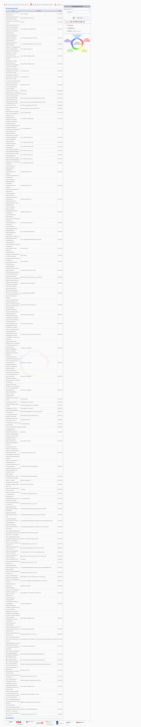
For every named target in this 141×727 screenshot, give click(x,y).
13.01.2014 (60, 676)
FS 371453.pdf (23, 93)
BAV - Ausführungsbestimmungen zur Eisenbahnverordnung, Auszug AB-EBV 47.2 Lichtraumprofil (13, 538)
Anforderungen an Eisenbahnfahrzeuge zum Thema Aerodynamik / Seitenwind (12, 498)
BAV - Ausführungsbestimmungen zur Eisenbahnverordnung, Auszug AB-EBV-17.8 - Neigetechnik (13, 709)
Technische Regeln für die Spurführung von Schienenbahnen (13, 277)
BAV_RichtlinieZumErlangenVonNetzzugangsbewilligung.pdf (32, 654)
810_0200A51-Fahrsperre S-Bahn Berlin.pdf (29, 415)
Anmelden (79, 18)
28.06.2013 (60, 576)
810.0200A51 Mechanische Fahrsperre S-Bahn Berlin (11, 415)
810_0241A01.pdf (24, 398)
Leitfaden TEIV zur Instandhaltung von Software (13, 162)
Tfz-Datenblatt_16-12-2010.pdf (26, 402)
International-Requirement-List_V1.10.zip (28, 503)
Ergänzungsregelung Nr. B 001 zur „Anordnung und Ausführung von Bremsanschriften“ (13, 629)
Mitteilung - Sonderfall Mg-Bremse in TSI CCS (13, 580)
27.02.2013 (60, 520)
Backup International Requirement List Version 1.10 (13, 503)
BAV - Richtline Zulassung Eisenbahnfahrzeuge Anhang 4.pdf (32, 660)
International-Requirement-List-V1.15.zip (28, 634)
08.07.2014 (60, 532)
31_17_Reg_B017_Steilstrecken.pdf (27, 646)
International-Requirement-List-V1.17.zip (28, 714)
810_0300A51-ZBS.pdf (25, 423)
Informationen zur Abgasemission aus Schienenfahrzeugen (12, 255)
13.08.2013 (60, 43)
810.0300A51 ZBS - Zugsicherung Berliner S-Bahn (13, 423)
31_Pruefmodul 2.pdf (24, 76)
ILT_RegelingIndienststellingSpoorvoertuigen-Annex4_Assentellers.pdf (34, 526)
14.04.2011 (60, 415)
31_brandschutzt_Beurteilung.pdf (27, 118)
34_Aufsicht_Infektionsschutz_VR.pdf (27, 270)
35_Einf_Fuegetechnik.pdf (25, 112)
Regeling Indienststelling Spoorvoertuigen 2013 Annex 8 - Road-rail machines (12, 567)
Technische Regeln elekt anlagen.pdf (27, 283)
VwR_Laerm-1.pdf (24, 248)
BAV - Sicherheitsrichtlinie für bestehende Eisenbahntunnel (12, 664)
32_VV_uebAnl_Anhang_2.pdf (26, 154)
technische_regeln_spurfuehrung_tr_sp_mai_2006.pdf (31, 277)
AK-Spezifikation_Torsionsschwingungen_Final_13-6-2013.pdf (32, 576)
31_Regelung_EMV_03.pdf (25, 199)
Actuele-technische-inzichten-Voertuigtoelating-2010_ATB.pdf (32, 98)
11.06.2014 (60, 686)
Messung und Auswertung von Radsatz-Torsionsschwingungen (12, 576)
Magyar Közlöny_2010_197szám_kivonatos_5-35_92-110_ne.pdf (33, 556)
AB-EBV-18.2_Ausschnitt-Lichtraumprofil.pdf (29, 532)
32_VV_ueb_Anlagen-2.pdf (25, 128)
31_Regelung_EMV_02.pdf (25, 185)
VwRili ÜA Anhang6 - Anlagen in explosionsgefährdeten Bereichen (12, 150)
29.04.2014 (60, 660)
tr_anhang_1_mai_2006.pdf (25, 348)
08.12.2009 (60, 48)
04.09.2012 (60, 37)
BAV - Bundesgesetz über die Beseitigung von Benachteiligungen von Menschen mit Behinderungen (13, 670)
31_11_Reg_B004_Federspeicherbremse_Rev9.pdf (30, 239)
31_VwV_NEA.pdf (24, 261)
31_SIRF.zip (22, 489)
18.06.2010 (60, 105)
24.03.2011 (60, 402)
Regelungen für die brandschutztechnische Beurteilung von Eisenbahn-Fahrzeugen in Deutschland (11, 118)
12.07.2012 (60, 556)
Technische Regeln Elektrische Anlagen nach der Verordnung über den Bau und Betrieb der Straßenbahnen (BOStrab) (12, 283)
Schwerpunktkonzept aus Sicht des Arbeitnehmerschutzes (12, 18)
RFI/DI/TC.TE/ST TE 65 (10, 105)
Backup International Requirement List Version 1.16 (13, 676)
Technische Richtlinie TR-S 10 (12, 559)
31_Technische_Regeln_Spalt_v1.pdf (27, 452)
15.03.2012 (60, 13)
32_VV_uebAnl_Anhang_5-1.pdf (26, 146)
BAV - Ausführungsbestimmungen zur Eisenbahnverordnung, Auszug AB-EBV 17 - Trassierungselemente (13, 702)
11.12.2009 (60, 398)
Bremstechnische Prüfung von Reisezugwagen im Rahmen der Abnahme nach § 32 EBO (12, 77)
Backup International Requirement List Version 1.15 (13, 634)
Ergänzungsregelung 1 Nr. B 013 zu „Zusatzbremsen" (12, 493)
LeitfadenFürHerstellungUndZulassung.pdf (28, 476)
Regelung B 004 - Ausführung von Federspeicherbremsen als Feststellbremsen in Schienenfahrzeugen (13, 239)
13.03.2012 (60, 18)
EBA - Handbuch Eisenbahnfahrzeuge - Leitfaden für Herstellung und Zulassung (12, 476)
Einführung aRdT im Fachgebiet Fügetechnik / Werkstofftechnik (12, 112)
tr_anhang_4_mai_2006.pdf (25, 390)
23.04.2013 (60, 508)
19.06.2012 (60, 552)
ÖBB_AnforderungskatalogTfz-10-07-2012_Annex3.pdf (31, 411)
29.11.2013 (60, 639)
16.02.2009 (60, 293)
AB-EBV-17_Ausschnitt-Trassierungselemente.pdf (30, 702)
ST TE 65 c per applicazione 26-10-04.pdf (28, 105)
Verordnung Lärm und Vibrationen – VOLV (13, 22)
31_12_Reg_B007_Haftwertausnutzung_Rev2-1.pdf (30, 43)
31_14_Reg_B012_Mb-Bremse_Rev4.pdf (28, 37)
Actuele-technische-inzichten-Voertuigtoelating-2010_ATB (12, 98)
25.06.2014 (60, 702)
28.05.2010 (60, 29)
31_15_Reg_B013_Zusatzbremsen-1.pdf (28, 493)
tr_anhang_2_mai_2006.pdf (25, 362)
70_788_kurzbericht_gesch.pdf (26, 323)
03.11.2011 (60, 480)
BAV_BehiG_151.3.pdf (24, 670)
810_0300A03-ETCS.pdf (25, 419)
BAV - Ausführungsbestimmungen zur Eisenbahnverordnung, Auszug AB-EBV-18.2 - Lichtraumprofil (13, 532)
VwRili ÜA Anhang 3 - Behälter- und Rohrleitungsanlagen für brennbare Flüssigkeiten (12, 137)
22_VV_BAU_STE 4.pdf (25, 440)
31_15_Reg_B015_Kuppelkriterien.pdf (28, 29)
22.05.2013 (60, 559)
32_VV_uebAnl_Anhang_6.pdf (26, 150)
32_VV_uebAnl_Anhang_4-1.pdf (26, 142)
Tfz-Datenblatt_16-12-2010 (11, 402)
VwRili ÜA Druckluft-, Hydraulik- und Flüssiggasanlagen (12, 154)
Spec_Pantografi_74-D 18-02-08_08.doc (12, 108)
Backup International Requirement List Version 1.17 (13, 714)
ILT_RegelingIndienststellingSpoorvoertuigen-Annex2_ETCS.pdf (33, 508)
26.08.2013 (60, 634)
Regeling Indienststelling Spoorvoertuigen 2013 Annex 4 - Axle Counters (12, 526)
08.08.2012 (60, 411)
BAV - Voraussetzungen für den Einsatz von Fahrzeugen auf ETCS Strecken (13, 639)
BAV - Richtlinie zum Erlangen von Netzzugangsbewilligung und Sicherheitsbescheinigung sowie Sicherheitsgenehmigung (13, 654)
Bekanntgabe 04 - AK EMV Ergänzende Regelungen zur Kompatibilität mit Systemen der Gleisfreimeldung (12, 686)
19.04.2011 (60, 440)
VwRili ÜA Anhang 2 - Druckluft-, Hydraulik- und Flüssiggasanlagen (13, 158)
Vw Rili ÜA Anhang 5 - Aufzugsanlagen (10, 146)
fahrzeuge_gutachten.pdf (25, 480)
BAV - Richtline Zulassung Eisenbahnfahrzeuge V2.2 (11, 680)
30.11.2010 (60, 118)
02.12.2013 (60, 629)
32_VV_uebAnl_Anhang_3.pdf (26, 137)
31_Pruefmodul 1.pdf (24, 70)
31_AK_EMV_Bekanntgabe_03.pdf (27, 618)
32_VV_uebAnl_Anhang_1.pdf (26, 158)
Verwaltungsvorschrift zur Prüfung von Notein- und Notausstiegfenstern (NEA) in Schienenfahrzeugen (13, 261)
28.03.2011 (60, 314)
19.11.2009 (60, 277)
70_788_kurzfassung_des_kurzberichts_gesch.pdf (30, 334)
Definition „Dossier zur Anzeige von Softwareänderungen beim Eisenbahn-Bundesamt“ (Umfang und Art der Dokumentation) (12, 694)
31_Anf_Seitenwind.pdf (25, 498)
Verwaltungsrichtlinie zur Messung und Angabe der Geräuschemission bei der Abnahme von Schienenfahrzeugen (13, 248)
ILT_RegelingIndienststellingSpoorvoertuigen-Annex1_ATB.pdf (32, 514)
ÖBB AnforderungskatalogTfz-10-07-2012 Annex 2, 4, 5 (12, 547)
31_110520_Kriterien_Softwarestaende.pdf (28, 466)
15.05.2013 (60, 222)
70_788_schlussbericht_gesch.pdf (27, 314)
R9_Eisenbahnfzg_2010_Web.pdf (27, 18)
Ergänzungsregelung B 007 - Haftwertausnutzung (11, 43)
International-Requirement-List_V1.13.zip (28, 562)
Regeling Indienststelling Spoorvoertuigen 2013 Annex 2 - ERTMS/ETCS (12, 508)
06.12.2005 (60, 84)
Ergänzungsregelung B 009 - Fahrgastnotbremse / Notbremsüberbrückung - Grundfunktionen (11, 231)
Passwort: (69, 12)
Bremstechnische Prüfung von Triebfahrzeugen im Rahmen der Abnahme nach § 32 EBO (12, 71)
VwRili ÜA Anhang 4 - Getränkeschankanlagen (11, 142)
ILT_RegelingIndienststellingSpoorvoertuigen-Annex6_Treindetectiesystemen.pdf (36, 520)
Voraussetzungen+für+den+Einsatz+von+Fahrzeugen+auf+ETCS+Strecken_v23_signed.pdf (38, 639)
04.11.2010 (60, 112)
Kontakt (69, 31)
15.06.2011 (60, 484)
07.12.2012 (60, 562)
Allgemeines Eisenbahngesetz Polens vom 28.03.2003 (12, 552)
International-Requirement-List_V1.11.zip (28, 543)
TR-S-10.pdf (22, 559)
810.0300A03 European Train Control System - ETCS (12, 419)
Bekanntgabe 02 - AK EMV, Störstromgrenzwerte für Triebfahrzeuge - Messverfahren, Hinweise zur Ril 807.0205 (12, 64)
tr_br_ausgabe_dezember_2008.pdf (27, 293)
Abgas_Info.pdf (23, 255)
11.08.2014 (60, 714)
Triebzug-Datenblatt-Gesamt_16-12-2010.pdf (29, 405)
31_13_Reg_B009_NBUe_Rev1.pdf (27, 231)
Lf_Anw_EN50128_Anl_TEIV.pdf (26, 162)
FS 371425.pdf (23, 90)
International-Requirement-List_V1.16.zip (28, 676)
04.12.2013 (60, 664)
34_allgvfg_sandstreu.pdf (25, 585)
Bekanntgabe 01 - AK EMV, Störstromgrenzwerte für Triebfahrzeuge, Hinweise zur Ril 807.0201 (12, 56)
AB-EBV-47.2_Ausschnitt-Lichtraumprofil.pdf (29, 538)
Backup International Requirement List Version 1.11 (13, 543)
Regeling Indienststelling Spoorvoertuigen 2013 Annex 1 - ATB (12, 514)
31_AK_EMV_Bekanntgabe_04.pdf (27, 686)
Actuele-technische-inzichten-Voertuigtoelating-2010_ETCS (12, 102)
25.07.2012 (60, 543)
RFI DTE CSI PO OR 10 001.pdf (26, 484)
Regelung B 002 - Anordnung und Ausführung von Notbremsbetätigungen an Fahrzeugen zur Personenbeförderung (12, 222)
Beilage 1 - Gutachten (10, 480)
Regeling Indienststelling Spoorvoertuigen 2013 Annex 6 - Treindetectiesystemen (12, 520)
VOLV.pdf (22, 22)
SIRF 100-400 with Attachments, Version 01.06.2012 (12, 489)
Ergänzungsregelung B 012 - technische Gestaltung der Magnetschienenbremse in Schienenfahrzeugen (11, 38)
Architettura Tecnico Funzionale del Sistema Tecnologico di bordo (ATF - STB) (12, 484)
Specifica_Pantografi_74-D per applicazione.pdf (29, 108)
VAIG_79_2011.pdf (24, 13)
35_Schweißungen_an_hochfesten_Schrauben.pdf (30, 592)
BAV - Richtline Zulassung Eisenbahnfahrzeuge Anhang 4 (12, 660)
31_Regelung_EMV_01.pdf (25, 171)
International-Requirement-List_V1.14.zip (28, 572)
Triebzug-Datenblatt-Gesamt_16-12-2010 (12, 405)
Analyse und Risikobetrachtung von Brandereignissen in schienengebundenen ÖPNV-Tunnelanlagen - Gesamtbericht (12, 314)
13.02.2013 (60, 526)
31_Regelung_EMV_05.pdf (25, 603)
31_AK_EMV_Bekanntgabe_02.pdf (27, 63)
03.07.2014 (60, 709)
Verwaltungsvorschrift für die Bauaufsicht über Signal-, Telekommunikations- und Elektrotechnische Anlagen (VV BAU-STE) (12, 441)
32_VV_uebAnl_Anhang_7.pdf (26, 48)
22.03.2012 (60, 503)
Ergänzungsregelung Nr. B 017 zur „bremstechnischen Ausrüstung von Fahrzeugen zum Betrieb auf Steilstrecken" (13, 646)
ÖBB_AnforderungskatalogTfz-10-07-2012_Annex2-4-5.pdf (32, 547)
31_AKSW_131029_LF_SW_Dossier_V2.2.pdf (29, 694)
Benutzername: (68, 9)
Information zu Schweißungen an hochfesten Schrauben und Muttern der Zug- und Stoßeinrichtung (12, 592)
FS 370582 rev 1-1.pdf (24, 84)
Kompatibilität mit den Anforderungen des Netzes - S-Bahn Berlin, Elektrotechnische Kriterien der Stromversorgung (12, 432)
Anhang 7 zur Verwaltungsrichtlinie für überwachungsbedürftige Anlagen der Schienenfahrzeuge (13, 49)
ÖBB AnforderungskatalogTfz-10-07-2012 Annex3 (12, 411)
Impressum (70, 25)
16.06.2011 (60, 466)
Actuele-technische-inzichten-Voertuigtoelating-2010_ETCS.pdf (33, 102)
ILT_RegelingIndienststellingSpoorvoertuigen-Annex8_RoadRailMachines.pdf (35, 567)
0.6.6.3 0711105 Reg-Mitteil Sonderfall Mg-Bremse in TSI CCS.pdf (33, 580)
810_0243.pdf (23, 432)
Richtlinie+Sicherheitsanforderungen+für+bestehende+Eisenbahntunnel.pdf (35, 664)
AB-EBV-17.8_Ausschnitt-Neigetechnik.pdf (28, 709)
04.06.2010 (60, 102)
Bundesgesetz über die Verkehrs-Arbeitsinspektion (12, 13)
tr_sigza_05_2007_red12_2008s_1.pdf (28, 304)
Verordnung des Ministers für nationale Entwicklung (12, 556)
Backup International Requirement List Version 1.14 (13, 572)
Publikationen (71, 28)
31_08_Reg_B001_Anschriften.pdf (27, 629)
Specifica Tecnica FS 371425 (12, 90)
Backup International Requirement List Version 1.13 (13, 562)
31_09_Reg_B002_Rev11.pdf (26, 222)
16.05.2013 (60, 592)
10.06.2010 (60, 98)
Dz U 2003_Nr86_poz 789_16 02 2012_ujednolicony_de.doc (32, 552)
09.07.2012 (60, 489)
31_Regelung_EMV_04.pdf (25, 211)
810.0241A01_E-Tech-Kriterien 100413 (12, 398)
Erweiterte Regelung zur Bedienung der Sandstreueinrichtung (11, 585)
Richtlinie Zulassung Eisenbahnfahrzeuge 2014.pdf (30, 680)
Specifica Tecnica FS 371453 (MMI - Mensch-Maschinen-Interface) (13, 94)
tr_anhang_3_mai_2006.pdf (25, 376)
